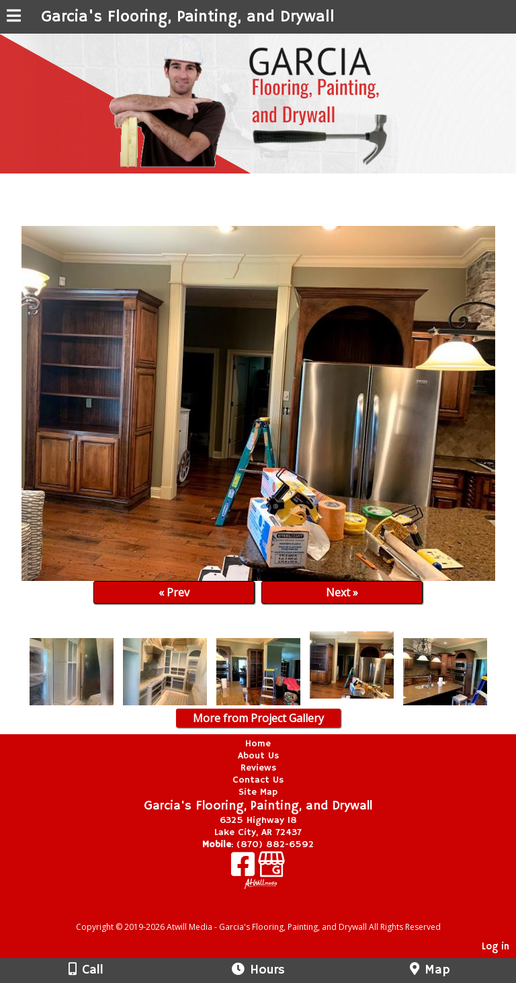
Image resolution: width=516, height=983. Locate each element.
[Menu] (14, 17)
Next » (342, 592)
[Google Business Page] (271, 869)
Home (258, 744)
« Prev (174, 592)
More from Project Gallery (258, 718)
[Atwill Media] (270, 912)
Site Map (258, 792)
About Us (258, 756)
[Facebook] (244, 869)
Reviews (258, 768)
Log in (495, 947)
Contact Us (258, 780)
